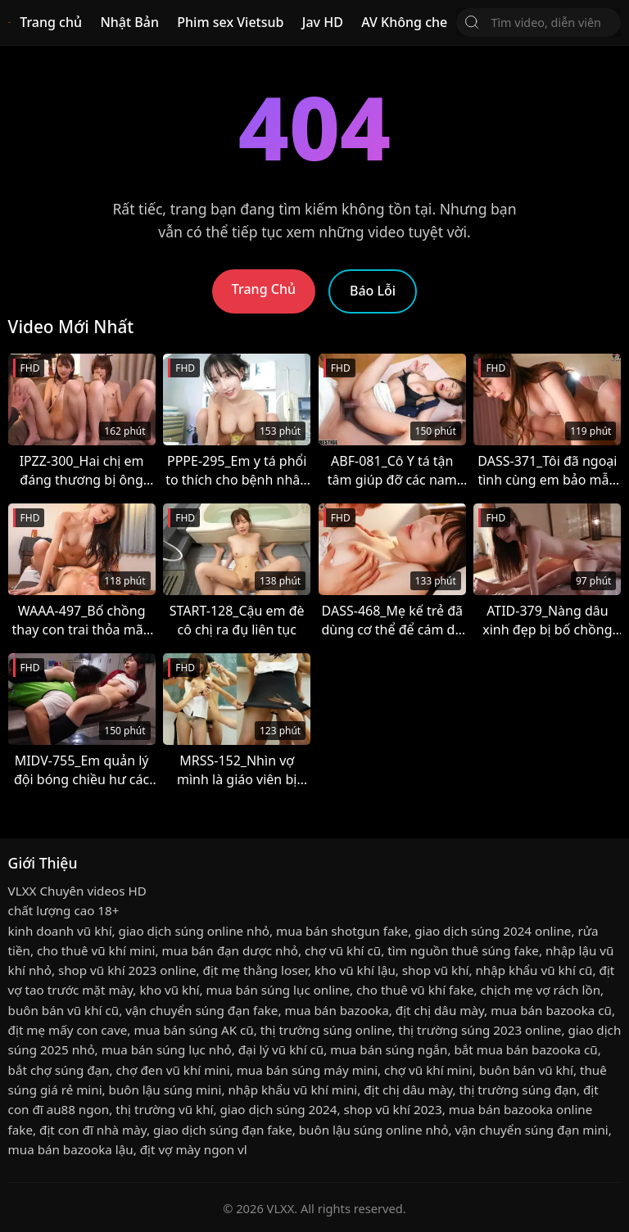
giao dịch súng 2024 (278, 1109)
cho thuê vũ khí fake (414, 990)
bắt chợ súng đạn (59, 1070)
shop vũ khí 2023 (392, 1109)
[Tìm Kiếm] (472, 22)
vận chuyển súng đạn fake (201, 1010)
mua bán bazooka (336, 1010)
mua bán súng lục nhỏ (167, 1049)
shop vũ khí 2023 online (127, 970)
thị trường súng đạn (518, 1089)
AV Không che (404, 22)
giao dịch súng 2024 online (492, 931)
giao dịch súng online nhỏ (194, 931)
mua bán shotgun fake (342, 931)
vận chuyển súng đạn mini (531, 1129)
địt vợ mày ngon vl (193, 1149)
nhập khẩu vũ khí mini (292, 1089)
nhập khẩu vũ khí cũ (533, 970)
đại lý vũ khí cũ (281, 1049)
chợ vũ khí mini (428, 1070)
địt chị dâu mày (440, 1010)
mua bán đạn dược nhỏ (229, 950)
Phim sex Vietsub (230, 22)
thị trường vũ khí (164, 1109)
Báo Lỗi (373, 291)
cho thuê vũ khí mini (96, 950)
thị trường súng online (325, 1030)
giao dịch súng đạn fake (222, 1129)
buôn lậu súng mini (165, 1089)
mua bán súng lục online (278, 990)
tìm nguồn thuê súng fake (463, 950)
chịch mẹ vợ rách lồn (541, 990)
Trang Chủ (264, 289)
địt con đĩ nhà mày (93, 1129)
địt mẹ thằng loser (255, 970)
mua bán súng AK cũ (193, 1030)
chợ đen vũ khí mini (173, 1070)
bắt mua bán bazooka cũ (526, 1049)
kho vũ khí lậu (355, 970)
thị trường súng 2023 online (479, 1030)
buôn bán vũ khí (526, 1070)
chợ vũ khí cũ (343, 950)
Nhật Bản (129, 22)
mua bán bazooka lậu (70, 1149)
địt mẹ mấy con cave (68, 1030)
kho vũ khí (169, 990)
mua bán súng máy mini (307, 1070)
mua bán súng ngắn (388, 1049)
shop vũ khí (435, 970)
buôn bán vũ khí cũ (64, 1010)
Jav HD (322, 22)
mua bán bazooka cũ (551, 1010)
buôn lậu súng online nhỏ (374, 1129)
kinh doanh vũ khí (60, 931)
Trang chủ (51, 22)
